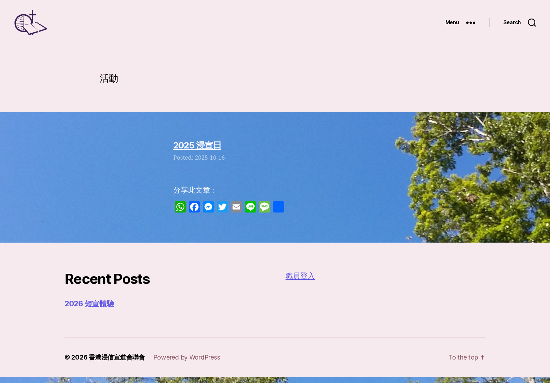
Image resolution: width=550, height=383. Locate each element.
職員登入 (300, 282)
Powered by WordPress (186, 363)
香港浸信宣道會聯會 (117, 363)
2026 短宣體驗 (89, 309)
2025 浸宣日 (197, 151)
